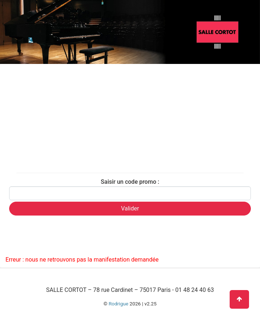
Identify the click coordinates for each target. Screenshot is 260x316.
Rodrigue (118, 304)
